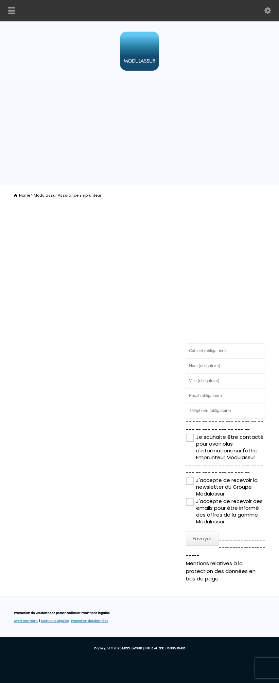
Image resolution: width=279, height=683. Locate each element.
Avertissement (26, 621)
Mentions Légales (55, 621)
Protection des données (89, 621)
